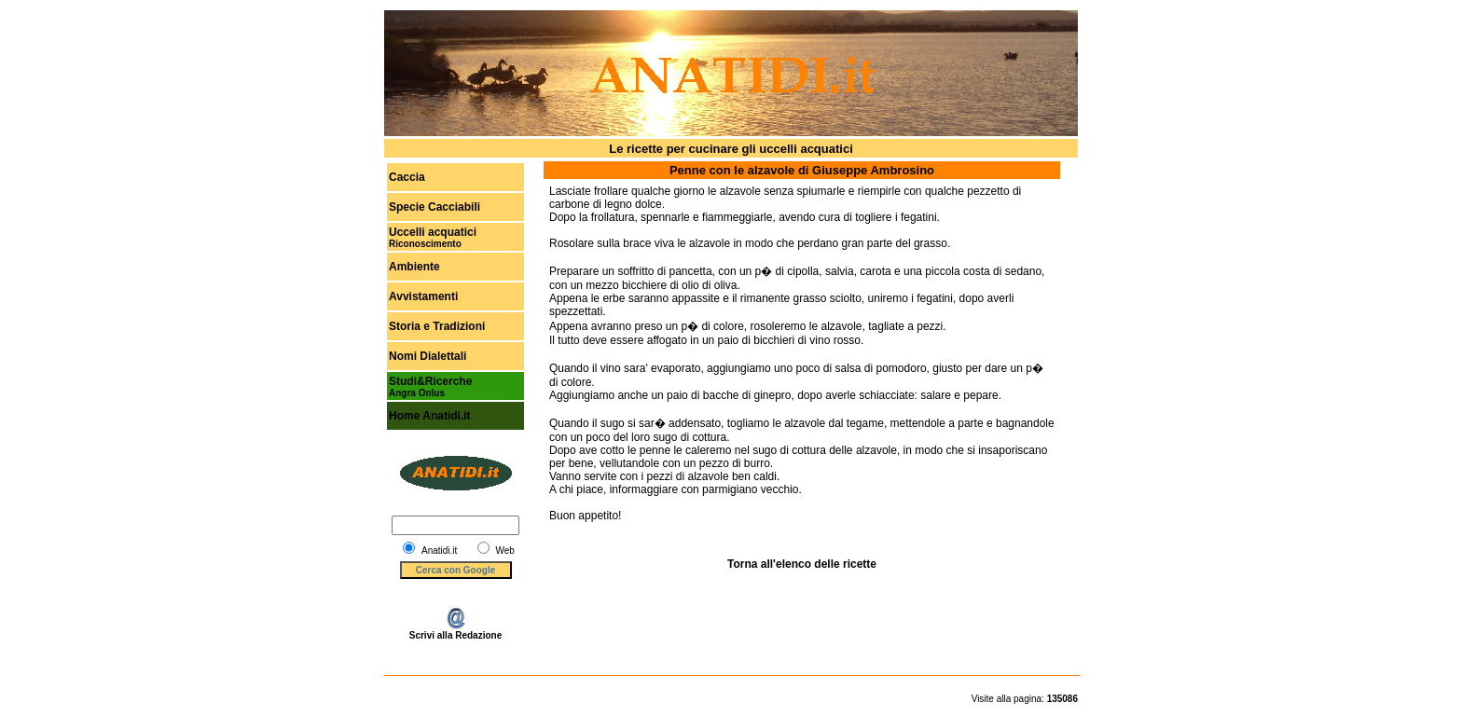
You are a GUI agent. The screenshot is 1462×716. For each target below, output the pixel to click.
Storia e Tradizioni (437, 326)
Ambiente (414, 266)
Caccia (407, 177)
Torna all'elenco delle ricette (801, 564)
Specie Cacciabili (434, 206)
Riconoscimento (425, 244)
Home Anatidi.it (430, 415)
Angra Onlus (417, 393)
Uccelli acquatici (432, 232)
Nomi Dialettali (427, 356)
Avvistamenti (423, 296)
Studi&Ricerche (430, 381)
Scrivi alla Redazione (456, 631)
